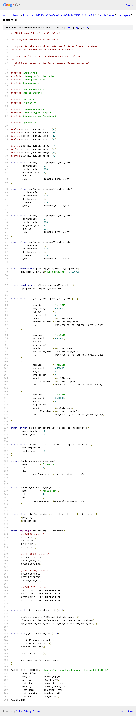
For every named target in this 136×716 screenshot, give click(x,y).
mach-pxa (123, 15)
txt (123, 711)
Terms (36, 711)
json (130, 711)
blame (85, 27)
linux (26, 15)
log (76, 27)
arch (103, 15)
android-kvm (11, 15)
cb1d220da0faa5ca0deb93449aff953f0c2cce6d (63, 15)
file (67, 27)
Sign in (129, 4)
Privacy (27, 711)
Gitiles (19, 711)
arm (111, 15)
